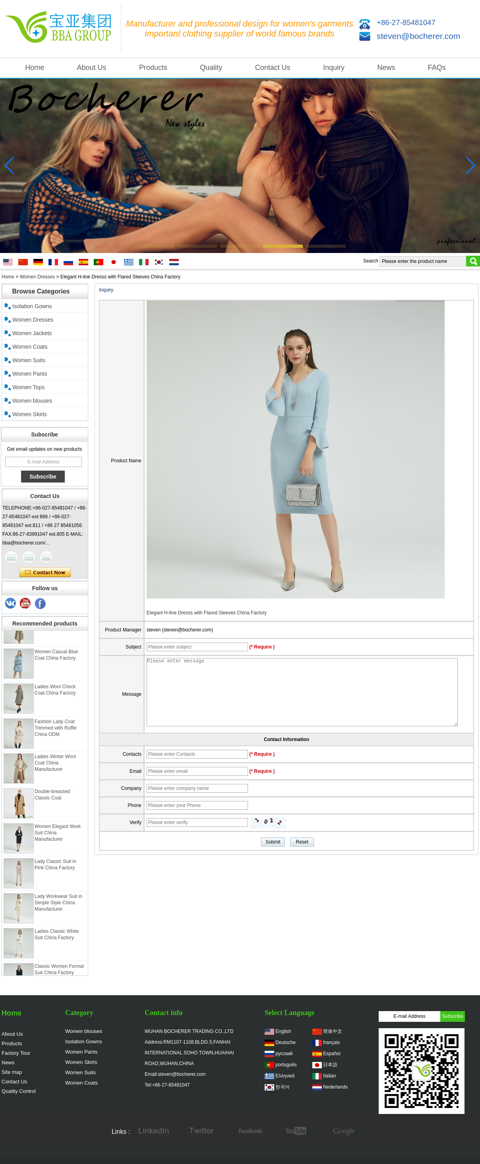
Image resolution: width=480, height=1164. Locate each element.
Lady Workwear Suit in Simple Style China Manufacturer (58, 905)
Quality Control (19, 1091)
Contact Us (272, 67)
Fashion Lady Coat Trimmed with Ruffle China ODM (56, 730)
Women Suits (28, 360)
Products (153, 67)
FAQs (437, 67)
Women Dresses (37, 277)
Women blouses (32, 401)
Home (34, 67)
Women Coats (29, 347)
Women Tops (28, 387)
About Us (91, 67)
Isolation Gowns (32, 306)
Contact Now (45, 573)
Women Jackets (32, 333)
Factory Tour (16, 1053)
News (386, 67)
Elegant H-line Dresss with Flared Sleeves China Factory (207, 613)
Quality (211, 67)
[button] (154, 246)
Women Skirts (29, 414)
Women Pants (29, 374)
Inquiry (334, 67)
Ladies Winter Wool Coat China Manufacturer (55, 765)
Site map (12, 1072)
